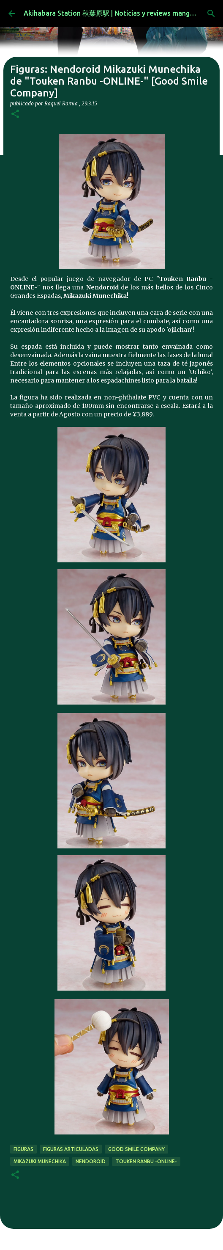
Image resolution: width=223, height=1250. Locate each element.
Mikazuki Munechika (40, 1161)
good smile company (136, 1149)
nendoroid (91, 1161)
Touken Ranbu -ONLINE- (146, 1161)
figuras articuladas (70, 1149)
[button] (15, 114)
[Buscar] (211, 13)
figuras (23, 1149)
